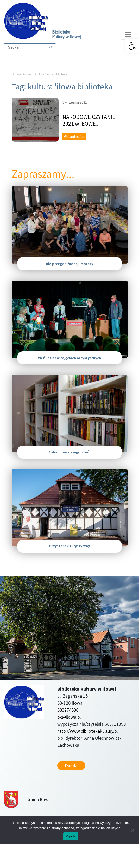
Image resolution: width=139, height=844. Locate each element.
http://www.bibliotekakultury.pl (87, 731)
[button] (132, 46)
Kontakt (71, 765)
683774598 (67, 710)
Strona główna (22, 74)
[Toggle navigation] (128, 34)
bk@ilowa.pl (69, 717)
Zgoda (71, 836)
